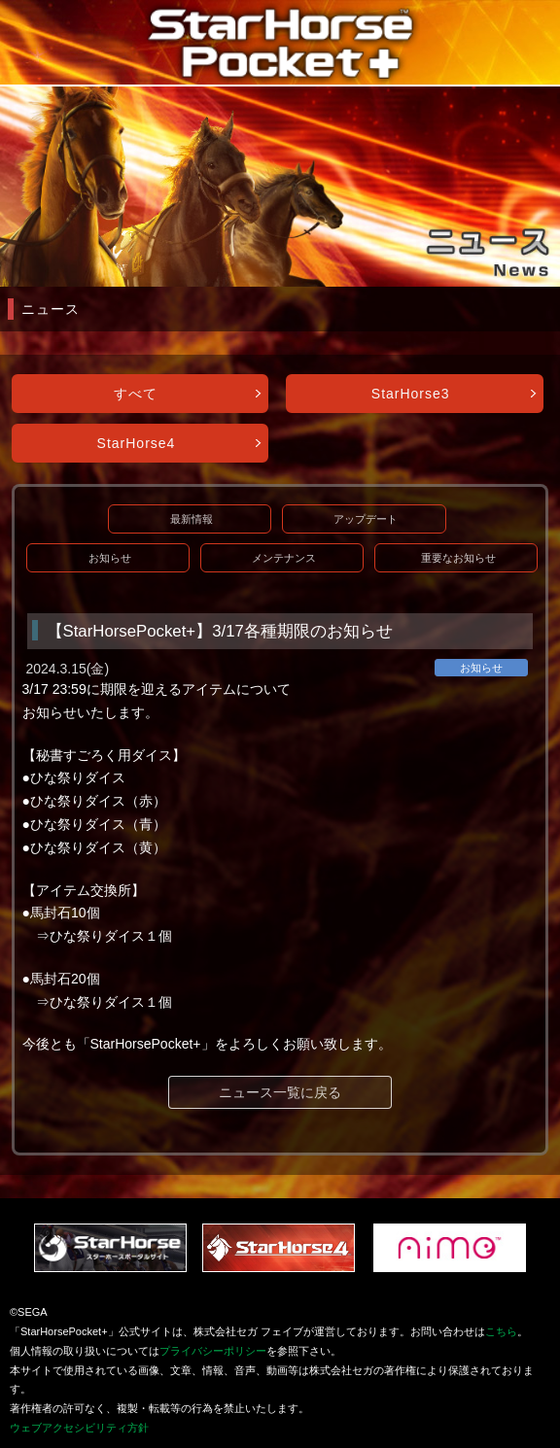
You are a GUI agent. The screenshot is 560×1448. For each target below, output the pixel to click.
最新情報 (191, 519)
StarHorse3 (410, 393)
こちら (501, 1331)
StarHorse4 (136, 443)
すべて (136, 393)
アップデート (365, 519)
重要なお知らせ (458, 558)
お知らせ (109, 558)
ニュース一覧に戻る (280, 1092)
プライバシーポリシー (212, 1351)
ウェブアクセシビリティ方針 (79, 1427)
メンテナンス (284, 558)
